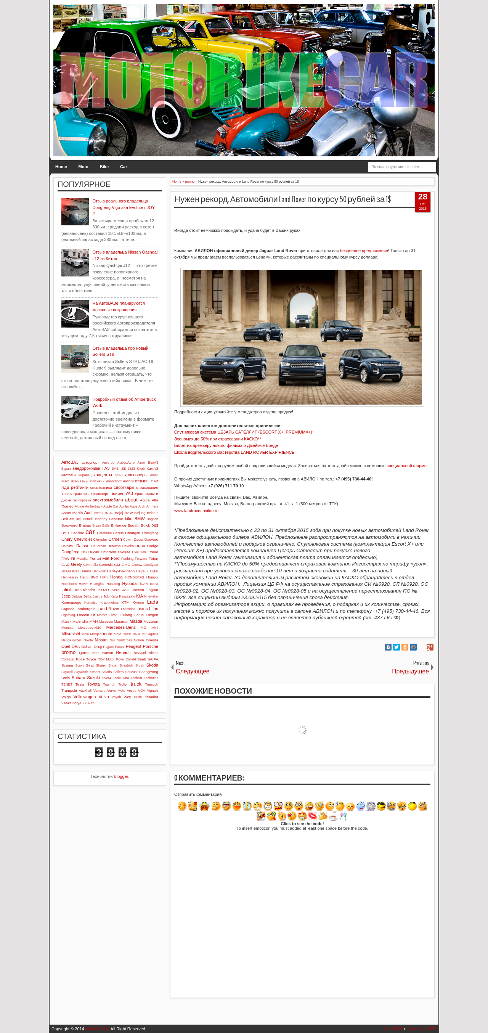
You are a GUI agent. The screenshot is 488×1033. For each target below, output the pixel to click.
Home (61, 166)
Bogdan (152, 519)
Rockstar (68, 659)
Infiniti (66, 589)
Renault (123, 652)
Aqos (133, 506)
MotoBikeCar (97, 1029)
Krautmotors (109, 602)
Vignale (152, 690)
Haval (140, 571)
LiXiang (126, 615)
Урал (139, 494)
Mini (154, 627)
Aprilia (123, 506)
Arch (141, 506)
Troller (123, 684)
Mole (85, 634)
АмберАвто (126, 462)
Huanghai (97, 584)
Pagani (108, 647)
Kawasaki (127, 596)
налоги (128, 481)
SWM (106, 678)
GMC (126, 564)
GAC (65, 564)
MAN (94, 621)
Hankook (99, 571)
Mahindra (80, 621)
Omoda (152, 640)
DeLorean (98, 546)
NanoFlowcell (71, 640)
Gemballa (90, 565)
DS (84, 552)
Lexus (142, 608)
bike (128, 518)
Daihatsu (68, 546)
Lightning (68, 615)
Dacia (138, 539)
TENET (66, 684)
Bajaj (119, 513)
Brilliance (118, 525)
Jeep (66, 596)
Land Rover (109, 608)
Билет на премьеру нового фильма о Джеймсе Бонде (226, 445)
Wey (127, 697)
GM (117, 564)
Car (123, 166)
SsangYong (148, 672)
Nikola (88, 640)
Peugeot (133, 646)
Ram (96, 653)
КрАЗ (118, 475)
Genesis (105, 564)
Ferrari (95, 558)
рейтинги (79, 487)
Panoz (119, 647)
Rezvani (140, 653)
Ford (115, 558)
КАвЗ (141, 469)
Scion (79, 665)
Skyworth (81, 672)
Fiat (105, 558)
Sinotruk (126, 665)
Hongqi (152, 577)
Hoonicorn (69, 584)
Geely (76, 564)
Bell (79, 519)
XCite (138, 697)
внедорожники (86, 468)
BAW (128, 513)
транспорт (100, 494)
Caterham (104, 533)
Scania (67, 665)
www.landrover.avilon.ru (196, 510)
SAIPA (153, 659)
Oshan (86, 646)
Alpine (79, 506)
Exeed (153, 552)
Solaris (106, 672)
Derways (114, 546)
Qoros (84, 653)
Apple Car (110, 506)
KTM (126, 602)
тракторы (81, 494)
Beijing (140, 513)
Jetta (87, 596)
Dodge (152, 546)
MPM (136, 634)
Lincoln (83, 615)
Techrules (151, 678)
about (131, 500)
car (90, 532)
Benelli (88, 519)
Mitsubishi (70, 633)
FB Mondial (79, 559)
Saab (141, 659)
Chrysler (100, 539)
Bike (104, 166)
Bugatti (134, 525)
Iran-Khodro (85, 590)
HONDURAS (134, 577)
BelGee (67, 519)
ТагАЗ (66, 494)
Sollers (118, 672)
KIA (139, 596)
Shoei (113, 665)
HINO (94, 577)
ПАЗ (154, 481)
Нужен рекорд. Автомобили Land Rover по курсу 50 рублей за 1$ (282, 199)
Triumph (109, 684)
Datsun (83, 545)
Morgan (96, 634)
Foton (153, 558)
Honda (116, 577)
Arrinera (152, 506)
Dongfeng (70, 551)
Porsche (150, 646)
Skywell (67, 672)
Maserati (121, 621)
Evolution (139, 552)
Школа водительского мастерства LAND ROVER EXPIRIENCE (234, 452)
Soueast (131, 672)
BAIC (108, 513)
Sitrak (139, 665)
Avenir (98, 513)
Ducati (93, 552)
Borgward (69, 525)
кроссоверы (136, 474)
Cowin (127, 539)
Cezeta (118, 533)
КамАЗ (152, 468)
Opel (65, 646)
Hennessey (69, 577)
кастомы (68, 475)
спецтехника (101, 487)
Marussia (106, 621)
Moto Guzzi (122, 634)
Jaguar (152, 590)
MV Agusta (149, 634)
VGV (141, 690)
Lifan (153, 608)
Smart (95, 672)
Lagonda (67, 609)
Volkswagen (85, 696)
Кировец (85, 475)
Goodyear (150, 565)
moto (107, 633)
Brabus (85, 525)
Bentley (101, 519)
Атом (142, 462)
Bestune (116, 519)
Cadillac (77, 533)
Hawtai (152, 571)
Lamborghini (85, 609)
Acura (145, 500)
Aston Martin (72, 513)
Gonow (137, 565)
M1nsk (66, 621)
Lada (152, 602)
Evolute (124, 552)
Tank (117, 678)
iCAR (144, 584)
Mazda (136, 621)
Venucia (99, 690)
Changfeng (150, 533)
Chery (66, 539)
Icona (154, 584)
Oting (98, 647)
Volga (66, 697)
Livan (113, 615)
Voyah (116, 697)
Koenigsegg (71, 602)
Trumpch (151, 684)
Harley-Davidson (121, 571)
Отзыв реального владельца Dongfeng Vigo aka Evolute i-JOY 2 (123, 207)
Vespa (131, 690)
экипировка (82, 500)
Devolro (128, 546)
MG (144, 627)
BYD (65, 533)
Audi (88, 512)
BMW (140, 518)
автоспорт (90, 462)
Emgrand (108, 552)
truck (136, 684)
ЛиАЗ (154, 475)
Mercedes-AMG (90, 628)
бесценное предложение (364, 250)
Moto (83, 166)
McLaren (151, 621)
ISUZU (103, 590)
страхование (147, 487)
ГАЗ (105, 468)
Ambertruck (93, 506)
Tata (126, 678)
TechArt (136, 678)
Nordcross (124, 640)
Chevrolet (83, 539)
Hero (84, 577)
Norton (139, 640)
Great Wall (70, 571)
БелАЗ (153, 462)
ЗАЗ (115, 468)
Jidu (106, 596)
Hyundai (129, 583)
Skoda (152, 665)
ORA (76, 646)
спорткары (124, 487)
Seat (89, 665)
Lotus (139, 615)
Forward (141, 559)
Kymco (138, 602)
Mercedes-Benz (121, 627)
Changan (132, 533)
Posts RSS (392, 1029)
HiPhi (104, 577)
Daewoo (151, 539)
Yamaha (151, 697)
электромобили (108, 500)
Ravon (107, 653)
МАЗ (65, 481)
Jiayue (97, 596)
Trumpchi (69, 690)
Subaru (78, 677)
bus (154, 525)
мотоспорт (114, 481)
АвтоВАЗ (70, 462)
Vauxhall (85, 690)
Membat (67, 628)
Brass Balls (100, 525)
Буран (66, 469)
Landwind (128, 609)
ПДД (65, 487)
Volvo (104, 696)
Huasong (113, 584)
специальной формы (407, 465)
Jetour (77, 596)
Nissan (101, 640)
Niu (112, 640)
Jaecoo (138, 590)
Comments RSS (421, 1029)
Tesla (79, 684)
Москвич (97, 481)
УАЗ (129, 493)
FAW (65, 558)
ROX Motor (106, 659)
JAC (125, 590)
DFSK (140, 546)
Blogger (121, 776)
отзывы (142, 481)
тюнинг (117, 493)
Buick (145, 525)
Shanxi (101, 665)
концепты (103, 474)
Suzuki (93, 677)
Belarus (152, 513)
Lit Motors (100, 615)
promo (68, 652)
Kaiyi (114, 596)
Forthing (127, 559)
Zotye (77, 703)
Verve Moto (116, 690)
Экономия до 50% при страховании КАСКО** (217, 439)
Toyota (93, 684)
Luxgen (152, 615)
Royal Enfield (126, 659)
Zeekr (66, 703)
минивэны (79, 481)
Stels (65, 678)
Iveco (116, 590)
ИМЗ (131, 469)
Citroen (115, 539)
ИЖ (123, 469)
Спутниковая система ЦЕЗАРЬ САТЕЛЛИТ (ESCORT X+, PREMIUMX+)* (244, 432)
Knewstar (151, 596)
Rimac (153, 653)
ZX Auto (88, 703)
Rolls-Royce (86, 659)
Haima (86, 571)
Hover (83, 584)
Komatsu (91, 602)
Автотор (108, 462)
